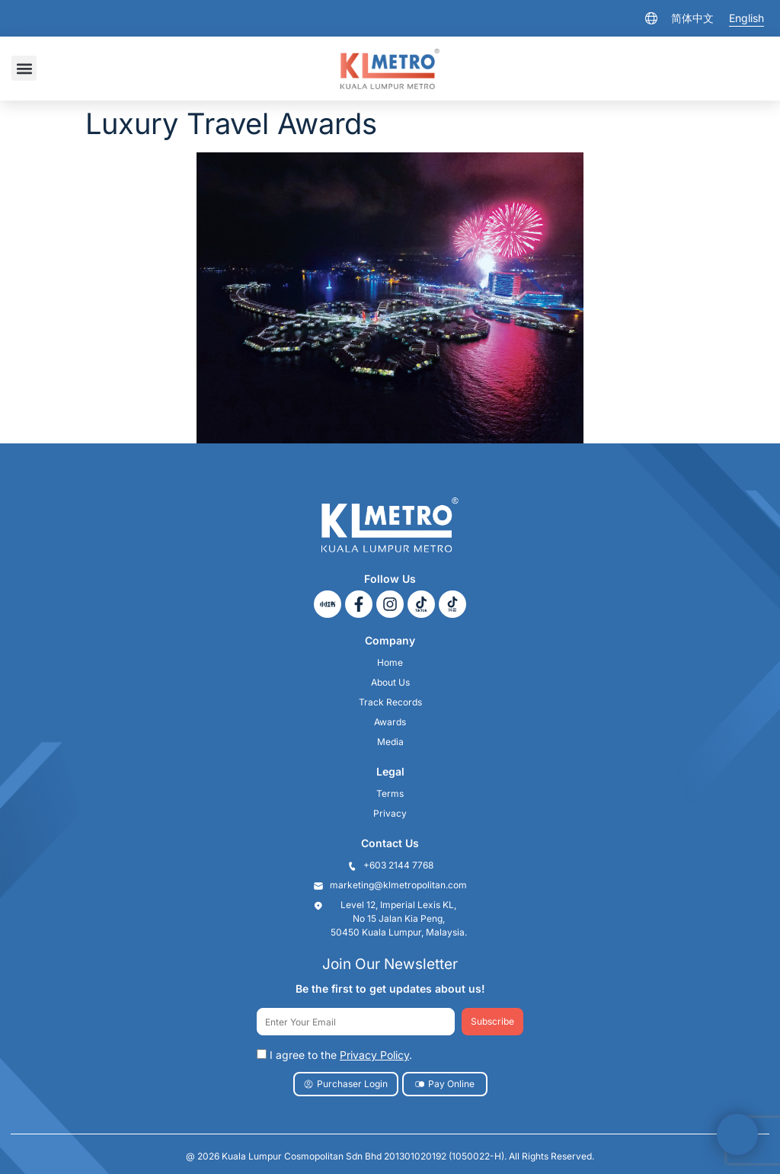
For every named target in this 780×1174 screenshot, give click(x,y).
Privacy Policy (374, 1054)
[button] (24, 68)
